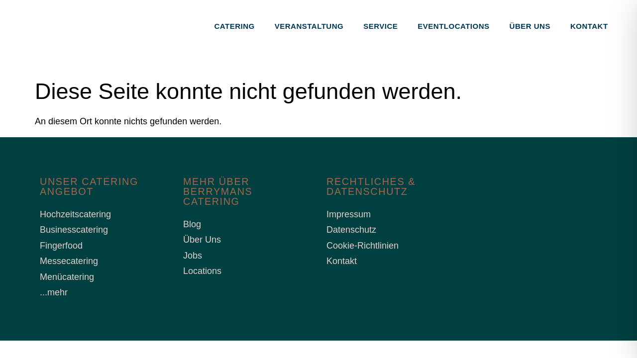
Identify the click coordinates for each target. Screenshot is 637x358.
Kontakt (589, 26)
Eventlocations (453, 26)
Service (380, 26)
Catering (234, 26)
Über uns (530, 26)
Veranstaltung (309, 26)
